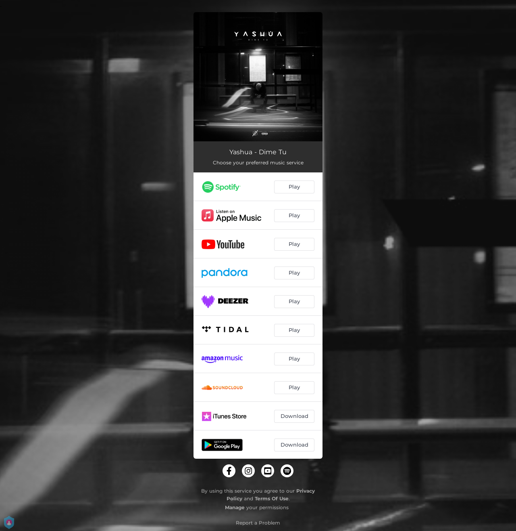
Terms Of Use (272, 498)
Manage (235, 507)
